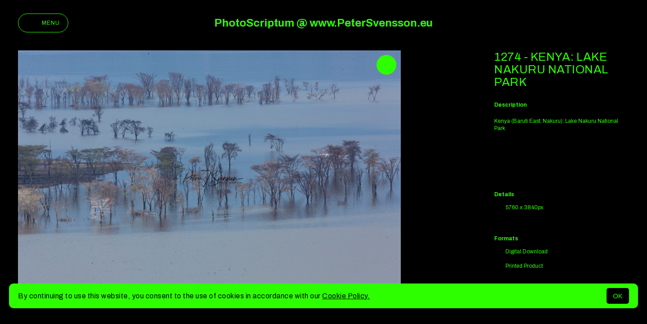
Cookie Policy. (346, 296)
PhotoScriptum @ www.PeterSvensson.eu (323, 23)
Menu (43, 23)
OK (618, 296)
